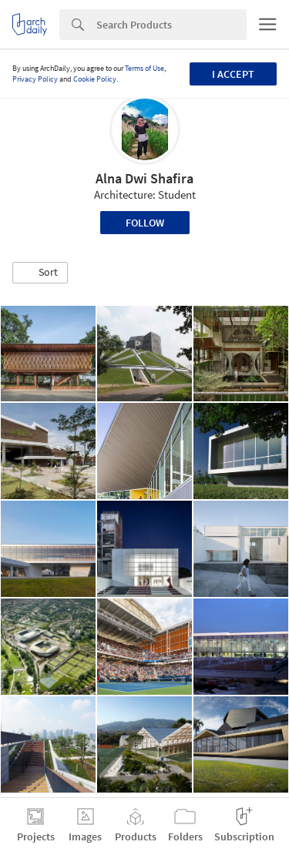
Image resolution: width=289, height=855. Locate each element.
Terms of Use (144, 68)
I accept (233, 74)
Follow (145, 223)
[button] (40, 272)
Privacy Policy (35, 79)
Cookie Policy (94, 79)
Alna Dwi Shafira (144, 178)
